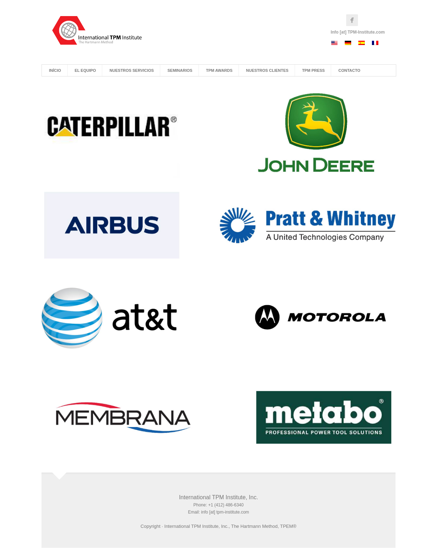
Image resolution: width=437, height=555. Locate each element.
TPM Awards (219, 70)
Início (55, 70)
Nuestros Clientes (267, 70)
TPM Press (313, 70)
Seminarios (179, 70)
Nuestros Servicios (131, 70)
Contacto (349, 70)
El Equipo (85, 70)
